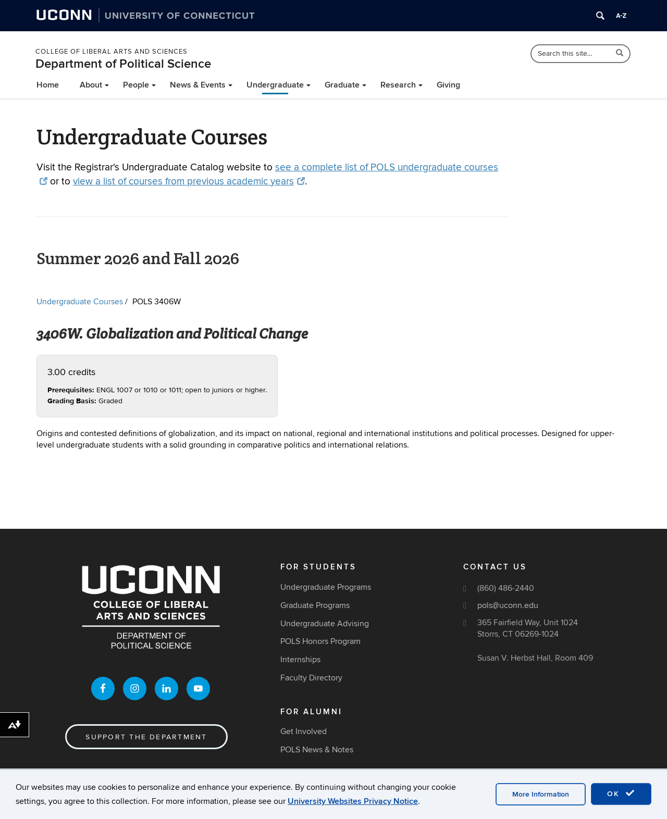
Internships (300, 659)
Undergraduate (275, 85)
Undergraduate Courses (79, 301)
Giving (448, 85)
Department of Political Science (123, 63)
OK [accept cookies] (621, 793)
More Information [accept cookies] (540, 794)
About (91, 85)
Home (47, 85)
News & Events (198, 85)
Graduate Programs (315, 605)
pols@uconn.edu (507, 605)
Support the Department (146, 737)
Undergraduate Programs (325, 587)
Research (398, 85)
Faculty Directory (311, 678)
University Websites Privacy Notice (353, 801)
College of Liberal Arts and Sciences (111, 51)
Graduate (342, 85)
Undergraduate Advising (324, 623)
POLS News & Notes (316, 749)
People (136, 85)
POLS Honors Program (320, 641)
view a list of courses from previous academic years (189, 182)
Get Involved (303, 731)
